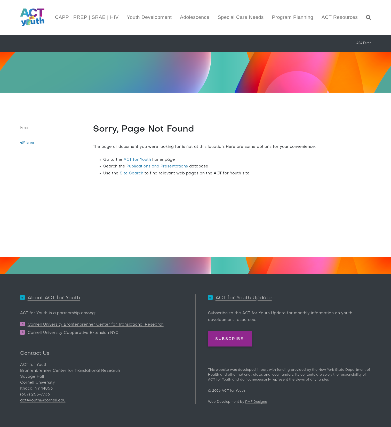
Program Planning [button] (292, 17)
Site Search (131, 173)
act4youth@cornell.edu (43, 400)
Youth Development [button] (149, 17)
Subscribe (229, 339)
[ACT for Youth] (32, 17)
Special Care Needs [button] (241, 17)
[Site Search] (368, 18)
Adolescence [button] (194, 17)
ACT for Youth (137, 160)
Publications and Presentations (157, 166)
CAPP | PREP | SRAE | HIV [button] (87, 17)
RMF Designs (256, 402)
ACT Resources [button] (340, 17)
